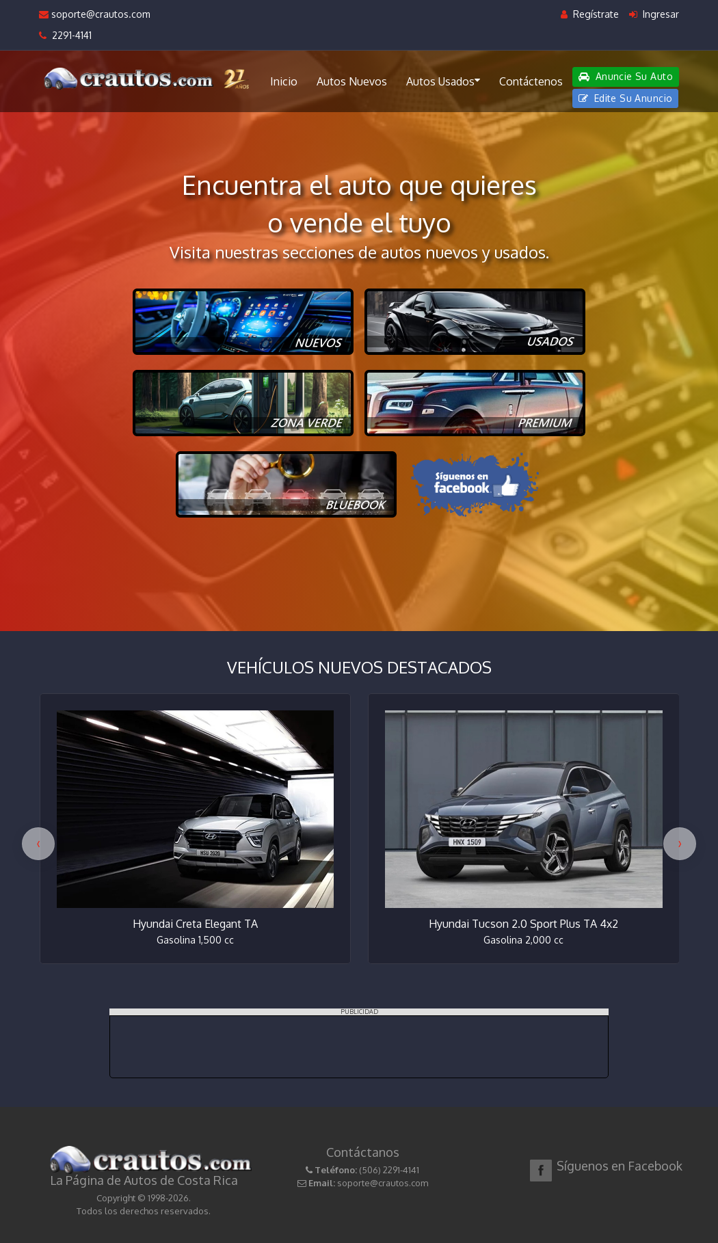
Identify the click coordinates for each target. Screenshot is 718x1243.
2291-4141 (65, 35)
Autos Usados (443, 80)
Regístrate (590, 14)
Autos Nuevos (352, 81)
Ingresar (654, 14)
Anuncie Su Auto (626, 76)
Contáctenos (531, 81)
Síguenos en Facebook (619, 1165)
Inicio (283, 81)
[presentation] (38, 843)
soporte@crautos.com (94, 14)
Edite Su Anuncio (626, 98)
